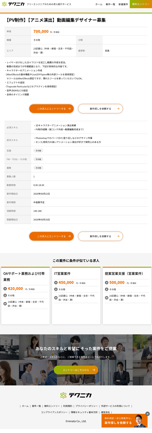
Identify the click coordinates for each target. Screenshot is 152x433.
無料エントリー (52, 405)
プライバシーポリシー (87, 405)
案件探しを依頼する (100, 108)
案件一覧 (110, 4)
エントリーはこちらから (76, 370)
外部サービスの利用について (115, 405)
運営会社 (105, 412)
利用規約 (67, 405)
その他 (38, 150)
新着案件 (123, 4)
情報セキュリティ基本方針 (84, 412)
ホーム (98, 4)
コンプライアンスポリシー (54, 412)
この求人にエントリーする (51, 108)
